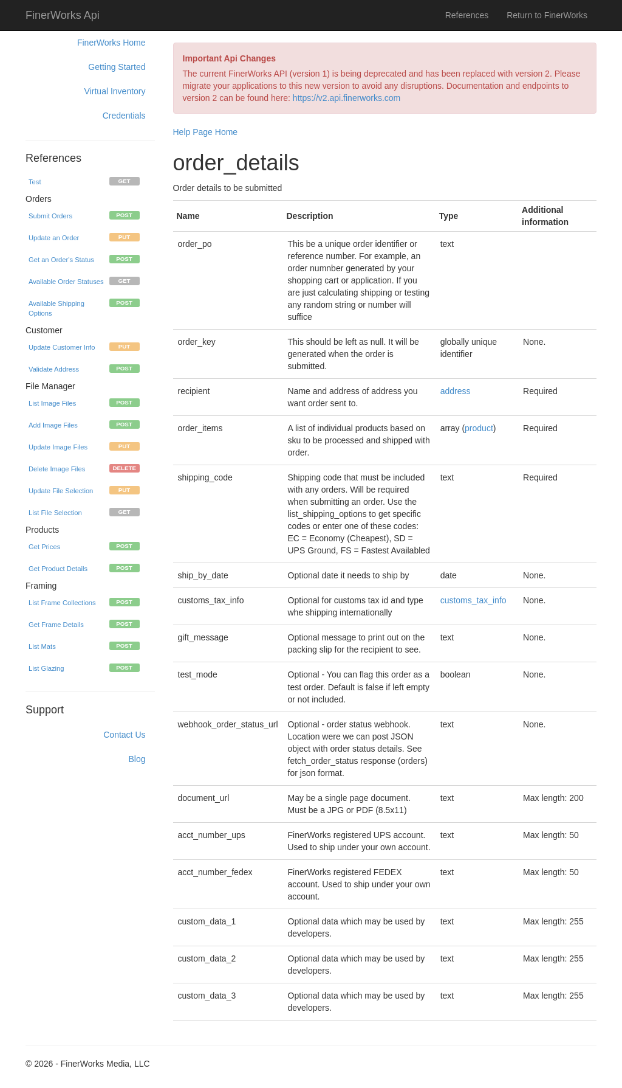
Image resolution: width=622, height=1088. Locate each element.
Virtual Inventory (115, 91)
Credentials (124, 115)
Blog (136, 759)
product (479, 428)
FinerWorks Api (63, 15)
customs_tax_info (473, 600)
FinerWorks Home (111, 42)
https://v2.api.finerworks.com (346, 98)
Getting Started (116, 67)
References (467, 15)
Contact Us (124, 735)
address (455, 391)
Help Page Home (205, 132)
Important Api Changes (229, 58)
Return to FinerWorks (547, 15)
